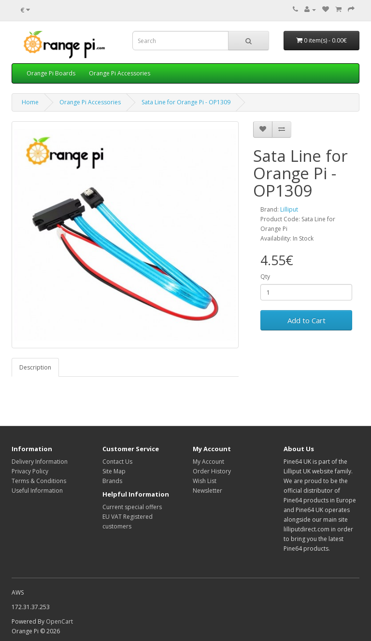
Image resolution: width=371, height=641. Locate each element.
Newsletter (207, 490)
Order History (212, 471)
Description (35, 367)
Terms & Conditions (39, 481)
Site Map (114, 471)
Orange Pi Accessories (119, 73)
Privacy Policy (30, 471)
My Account (208, 461)
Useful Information (37, 490)
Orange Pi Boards (51, 73)
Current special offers (132, 507)
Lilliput (289, 209)
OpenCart (59, 621)
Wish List (204, 481)
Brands (112, 481)
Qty (265, 276)
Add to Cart (306, 320)
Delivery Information (40, 461)
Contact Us (117, 461)
